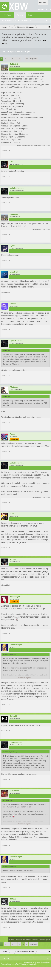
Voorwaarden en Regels (32, 962)
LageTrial (14, 272)
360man (13, 899)
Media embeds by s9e (29, 964)
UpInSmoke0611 (16, 188)
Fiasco (12, 434)
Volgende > (33, 58)
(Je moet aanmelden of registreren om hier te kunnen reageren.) (29, 939)
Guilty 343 (14, 64)
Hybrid (12, 246)
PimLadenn (14, 791)
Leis (11, 162)
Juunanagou (15, 597)
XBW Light (5, 958)
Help (47, 958)
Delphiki (13, 716)
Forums (20, 15)
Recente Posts (26, 20)
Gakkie (13, 304)
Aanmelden (43, 2)
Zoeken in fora (10, 20)
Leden (30, 15)
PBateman (14, 387)
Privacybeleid (45, 962)
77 (27, 58)
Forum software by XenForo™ (11, 964)
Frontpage (8, 15)
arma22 (13, 559)
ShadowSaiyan (16, 645)
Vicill (12, 514)
